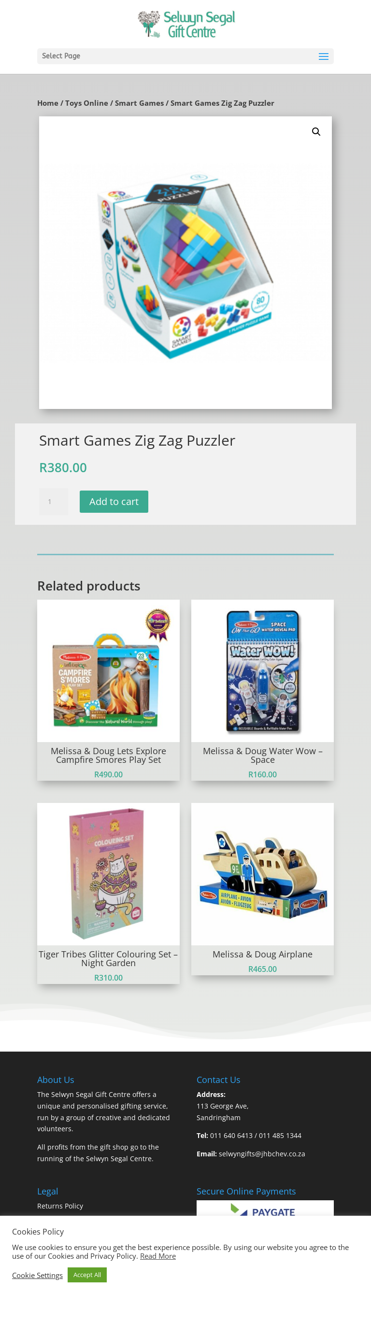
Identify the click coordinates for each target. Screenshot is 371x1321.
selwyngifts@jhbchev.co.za (262, 1153)
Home (47, 103)
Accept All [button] (87, 1274)
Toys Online (86, 103)
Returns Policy (60, 1205)
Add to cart (114, 501)
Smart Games (139, 103)
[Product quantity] (53, 501)
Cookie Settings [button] (37, 1275)
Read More (158, 1256)
